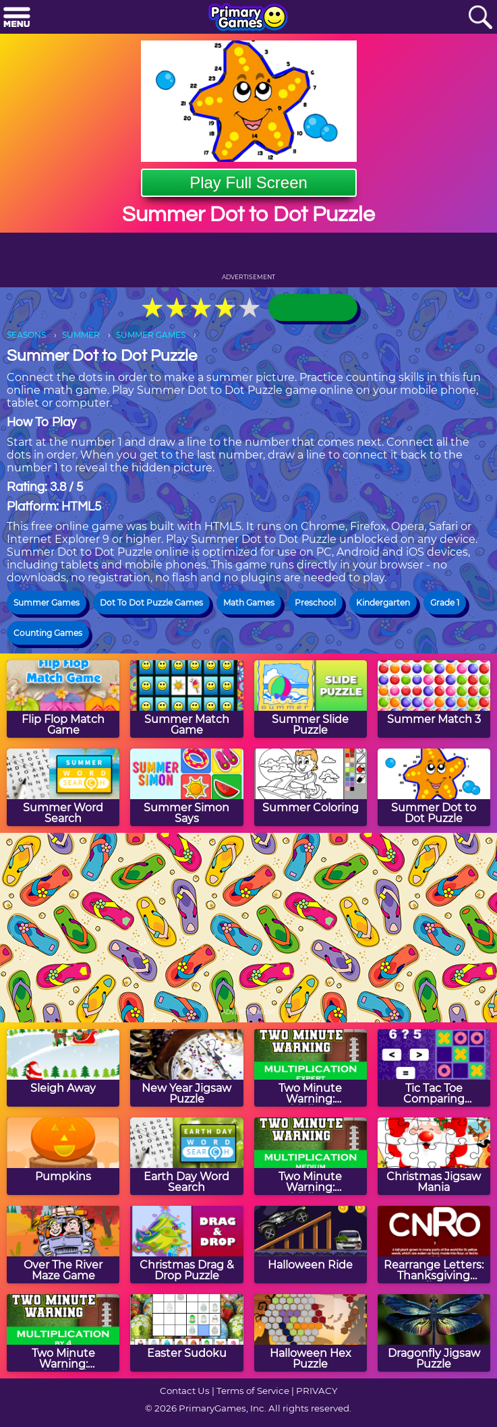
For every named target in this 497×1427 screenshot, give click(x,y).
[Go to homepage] (248, 18)
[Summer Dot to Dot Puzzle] (434, 787)
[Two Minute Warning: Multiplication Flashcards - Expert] (310, 1068)
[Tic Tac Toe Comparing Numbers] (434, 1068)
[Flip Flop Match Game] (63, 699)
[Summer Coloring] (310, 787)
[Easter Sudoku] (186, 1333)
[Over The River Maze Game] (63, 1244)
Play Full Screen (248, 182)
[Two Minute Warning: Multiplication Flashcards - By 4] (63, 1333)
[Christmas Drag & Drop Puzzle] (186, 1244)
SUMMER (81, 335)
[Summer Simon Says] (186, 787)
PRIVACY (316, 1390)
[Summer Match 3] (434, 699)
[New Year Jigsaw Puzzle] (186, 1068)
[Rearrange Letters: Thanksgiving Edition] (434, 1244)
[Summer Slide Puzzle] (310, 699)
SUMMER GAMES (150, 335)
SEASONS (26, 335)
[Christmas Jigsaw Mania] (434, 1156)
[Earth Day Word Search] (186, 1156)
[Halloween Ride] (310, 1244)
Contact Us (185, 1390)
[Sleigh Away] (63, 1068)
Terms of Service (252, 1390)
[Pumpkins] (63, 1156)
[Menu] (17, 18)
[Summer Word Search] (63, 787)
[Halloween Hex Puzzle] (310, 1333)
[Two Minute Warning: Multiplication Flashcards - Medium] (310, 1156)
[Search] (480, 18)
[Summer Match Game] (186, 699)
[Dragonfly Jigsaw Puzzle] (434, 1333)
